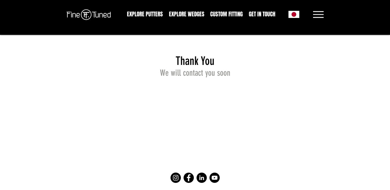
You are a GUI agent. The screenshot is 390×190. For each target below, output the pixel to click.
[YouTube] (214, 178)
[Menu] (318, 14)
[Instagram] (176, 178)
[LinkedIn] (201, 178)
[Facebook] (188, 178)
